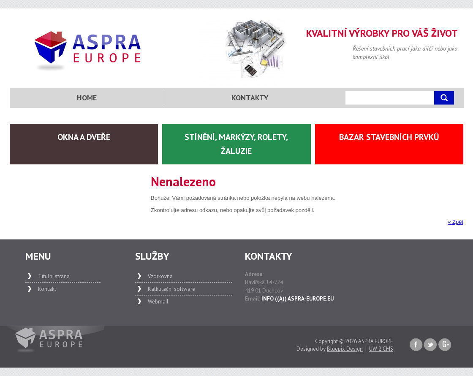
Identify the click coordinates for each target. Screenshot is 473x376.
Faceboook (416, 345)
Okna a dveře (83, 137)
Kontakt (47, 289)
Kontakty (250, 97)
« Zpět (455, 222)
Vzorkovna (160, 276)
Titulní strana (54, 276)
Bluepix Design (345, 348)
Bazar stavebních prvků (389, 137)
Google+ (444, 345)
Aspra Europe (88, 51)
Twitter (430, 345)
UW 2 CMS (381, 348)
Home (87, 97)
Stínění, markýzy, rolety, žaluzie (236, 144)
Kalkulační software (171, 289)
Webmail (158, 301)
